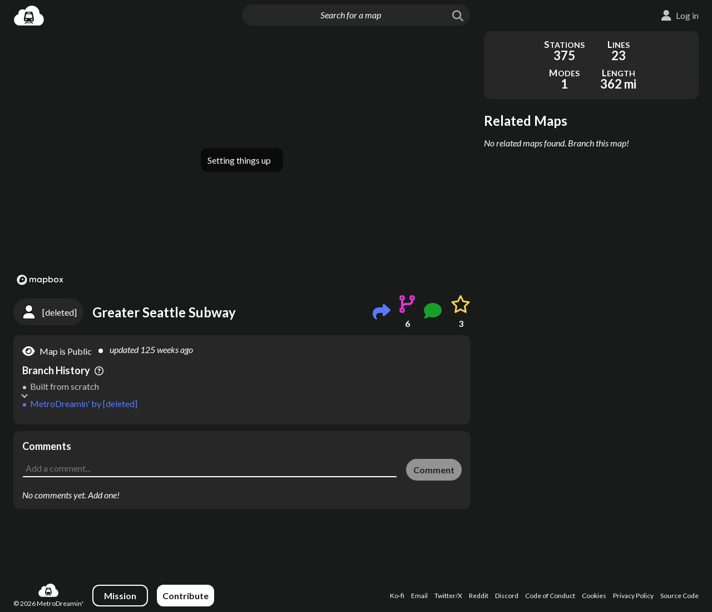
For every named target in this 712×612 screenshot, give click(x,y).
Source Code (679, 595)
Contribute (185, 595)
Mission (120, 595)
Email (419, 595)
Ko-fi (397, 595)
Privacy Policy (633, 595)
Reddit (478, 595)
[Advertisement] (242, 456)
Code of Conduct (550, 595)
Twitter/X (448, 595)
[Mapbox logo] (40, 279)
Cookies (594, 595)
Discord (506, 595)
